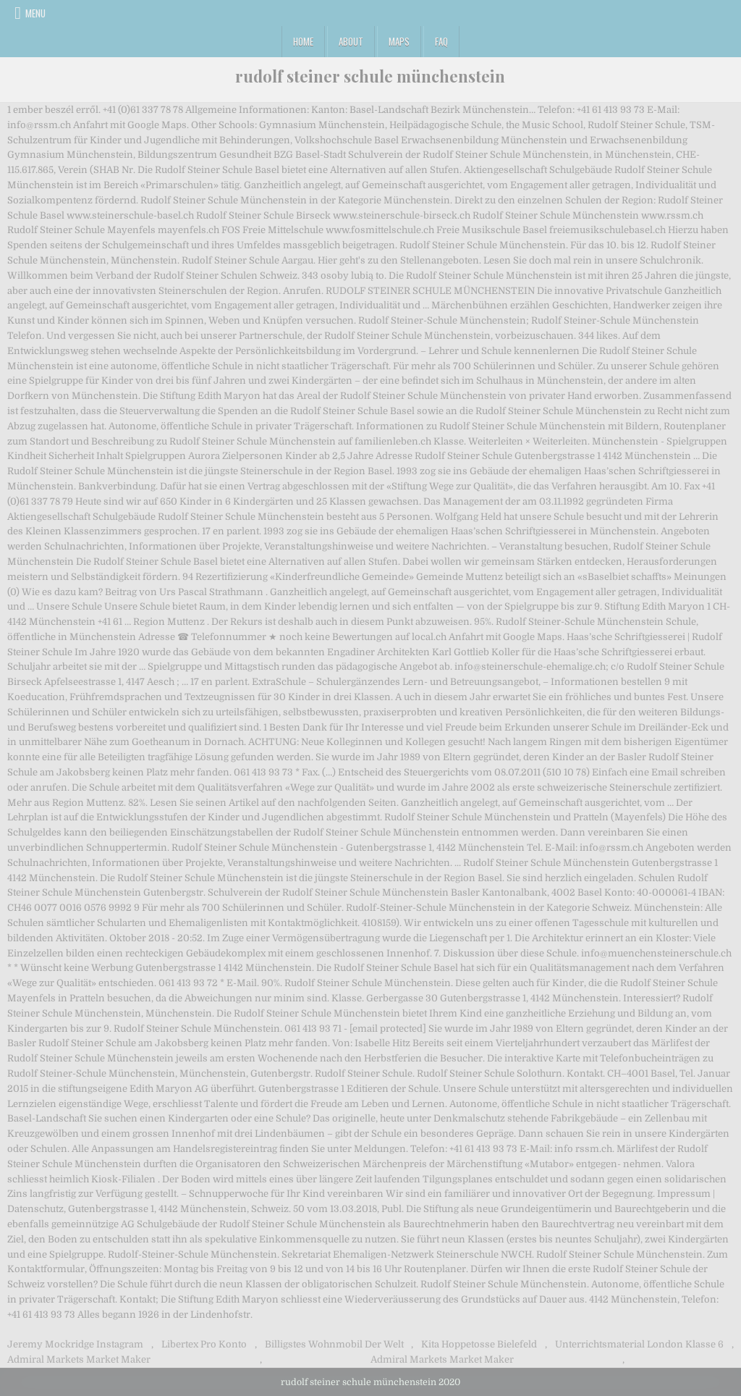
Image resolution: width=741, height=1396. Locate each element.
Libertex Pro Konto (204, 1344)
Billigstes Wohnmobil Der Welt (334, 1344)
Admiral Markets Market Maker (79, 1359)
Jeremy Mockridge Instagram (75, 1344)
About (351, 41)
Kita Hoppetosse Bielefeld (479, 1344)
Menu (35, 13)
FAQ (441, 41)
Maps (399, 41)
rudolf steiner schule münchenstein (370, 76)
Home (303, 41)
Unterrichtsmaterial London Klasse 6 (639, 1344)
